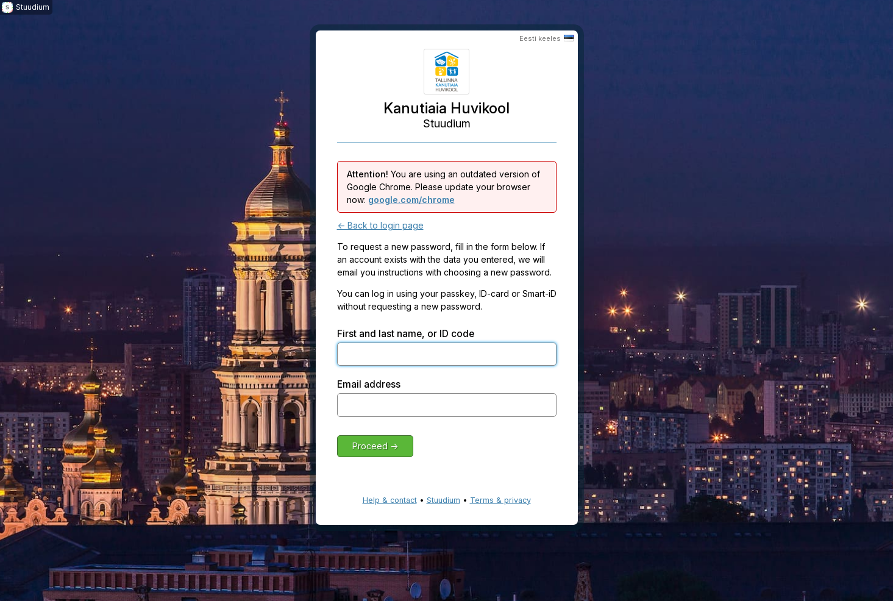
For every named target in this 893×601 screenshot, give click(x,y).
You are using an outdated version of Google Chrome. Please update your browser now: (443, 187)
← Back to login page (380, 225)
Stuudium (443, 500)
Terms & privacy (500, 500)
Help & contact (390, 500)
